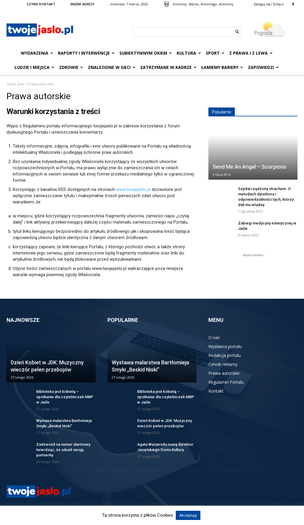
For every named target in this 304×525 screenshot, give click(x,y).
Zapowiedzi (263, 67)
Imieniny (180, 4)
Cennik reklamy (223, 364)
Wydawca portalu (225, 346)
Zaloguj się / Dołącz (269, 4)
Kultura (189, 53)
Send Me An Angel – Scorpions (249, 167)
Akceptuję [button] (188, 515)
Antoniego (209, 4)
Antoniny (226, 4)
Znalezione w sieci (111, 67)
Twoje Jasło (15, 84)
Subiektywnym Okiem (145, 53)
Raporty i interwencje (86, 53)
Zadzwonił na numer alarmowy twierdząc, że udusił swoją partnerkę (63, 449)
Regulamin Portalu (226, 382)
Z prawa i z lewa (251, 53)
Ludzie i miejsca (34, 67)
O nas (214, 337)
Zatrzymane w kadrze (168, 67)
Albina (194, 4)
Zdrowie (71, 67)
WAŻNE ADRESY (82, 4)
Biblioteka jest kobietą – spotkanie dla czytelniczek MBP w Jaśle (64, 396)
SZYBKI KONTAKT (41, 4)
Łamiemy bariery (222, 67)
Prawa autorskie (224, 373)
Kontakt (216, 391)
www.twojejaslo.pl (133, 189)
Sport (215, 53)
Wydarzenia (37, 53)
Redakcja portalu (224, 355)
